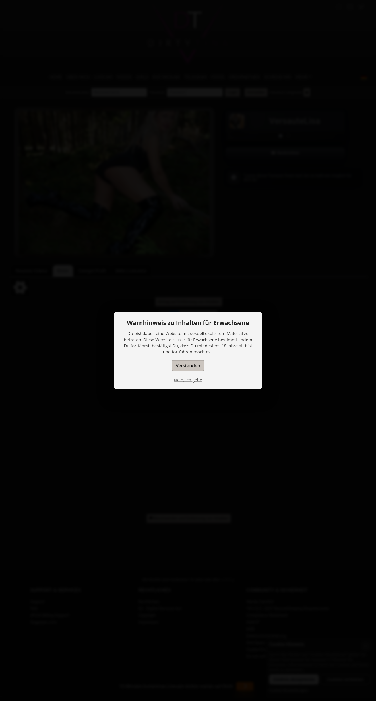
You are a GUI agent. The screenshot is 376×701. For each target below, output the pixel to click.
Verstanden (188, 365)
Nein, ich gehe (188, 379)
